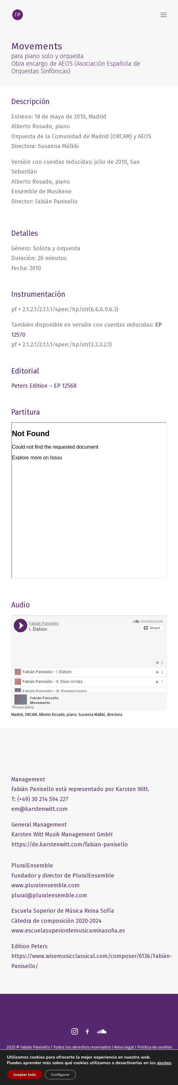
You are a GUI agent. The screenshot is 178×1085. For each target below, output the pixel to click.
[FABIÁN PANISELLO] (17, 14)
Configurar (60, 1074)
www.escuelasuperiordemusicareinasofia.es (68, 930)
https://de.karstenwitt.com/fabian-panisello (69, 844)
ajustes (164, 1063)
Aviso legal (124, 1047)
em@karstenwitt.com (39, 808)
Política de (154, 1047)
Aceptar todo (24, 1074)
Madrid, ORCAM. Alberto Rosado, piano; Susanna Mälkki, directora (66, 714)
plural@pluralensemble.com (49, 895)
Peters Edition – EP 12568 (43, 385)
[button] (163, 15)
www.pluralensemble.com (45, 885)
